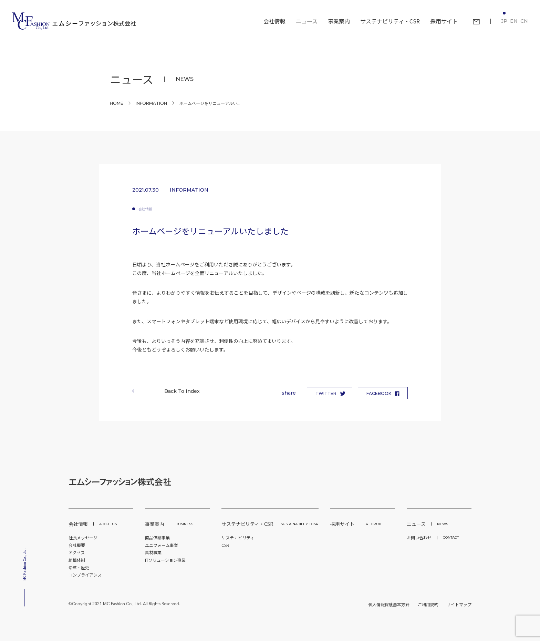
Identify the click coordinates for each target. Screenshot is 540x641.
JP (504, 21)
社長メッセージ (83, 537)
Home (116, 103)
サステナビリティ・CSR (270, 523)
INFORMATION (151, 103)
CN (524, 21)
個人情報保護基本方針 (388, 604)
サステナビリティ (237, 537)
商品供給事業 (157, 537)
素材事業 (153, 552)
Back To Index (179, 391)
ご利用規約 (428, 604)
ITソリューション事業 (165, 560)
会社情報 (145, 209)
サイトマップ (459, 604)
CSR (225, 545)
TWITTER (325, 393)
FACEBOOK (378, 393)
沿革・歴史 (79, 567)
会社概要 (77, 545)
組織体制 (77, 560)
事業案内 (169, 523)
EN (514, 21)
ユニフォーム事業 (161, 545)
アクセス (77, 552)
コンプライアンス (85, 575)
